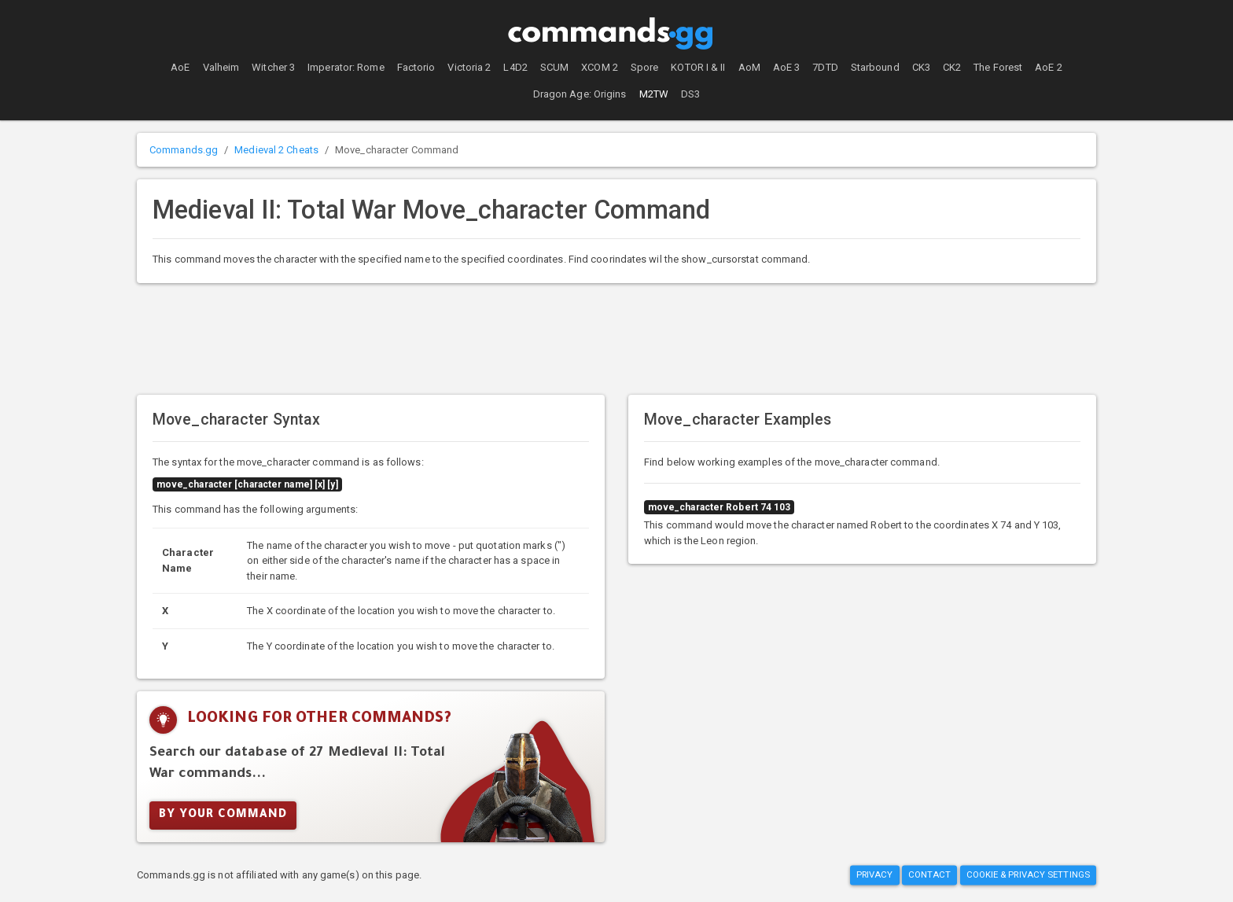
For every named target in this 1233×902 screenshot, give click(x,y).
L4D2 (515, 67)
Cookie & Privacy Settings (1028, 875)
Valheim (221, 67)
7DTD (824, 67)
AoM (749, 67)
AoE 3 (787, 67)
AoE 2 (1048, 67)
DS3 (690, 94)
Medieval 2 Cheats (276, 150)
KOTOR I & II (698, 67)
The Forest (998, 67)
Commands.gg (183, 150)
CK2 (952, 67)
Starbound (875, 67)
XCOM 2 (599, 67)
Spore (645, 67)
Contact (929, 875)
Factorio (416, 67)
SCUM (554, 67)
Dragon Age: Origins (580, 94)
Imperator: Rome (346, 67)
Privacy (874, 875)
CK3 (921, 67)
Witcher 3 (273, 67)
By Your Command (223, 815)
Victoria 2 (469, 67)
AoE (180, 67)
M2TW (653, 94)
